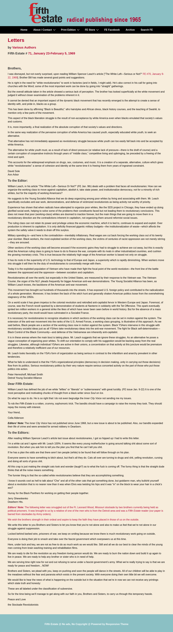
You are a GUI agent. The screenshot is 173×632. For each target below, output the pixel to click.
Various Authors (24, 47)
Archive (130, 29)
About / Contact (44, 30)
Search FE (147, 29)
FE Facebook (112, 29)
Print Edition (70, 30)
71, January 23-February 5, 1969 (51, 53)
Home (23, 29)
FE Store (92, 30)
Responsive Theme (117, 624)
